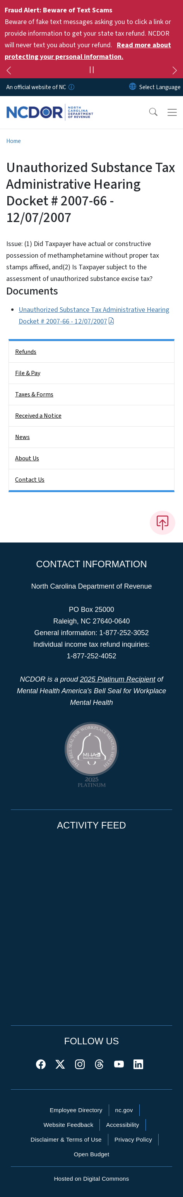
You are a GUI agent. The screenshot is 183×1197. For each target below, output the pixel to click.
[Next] (174, 71)
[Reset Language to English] (132, 87)
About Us (27, 458)
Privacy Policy (133, 1139)
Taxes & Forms (34, 394)
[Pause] (91, 71)
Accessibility (122, 1124)
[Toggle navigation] (172, 112)
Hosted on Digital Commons (91, 1178)
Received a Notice (38, 416)
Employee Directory (76, 1110)
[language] (160, 87)
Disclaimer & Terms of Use (66, 1139)
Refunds (25, 352)
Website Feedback (68, 1124)
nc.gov (124, 1110)
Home (13, 141)
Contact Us (29, 479)
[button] (148, 112)
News (22, 437)
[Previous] (8, 71)
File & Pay (27, 373)
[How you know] (70, 87)
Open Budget (91, 1154)
